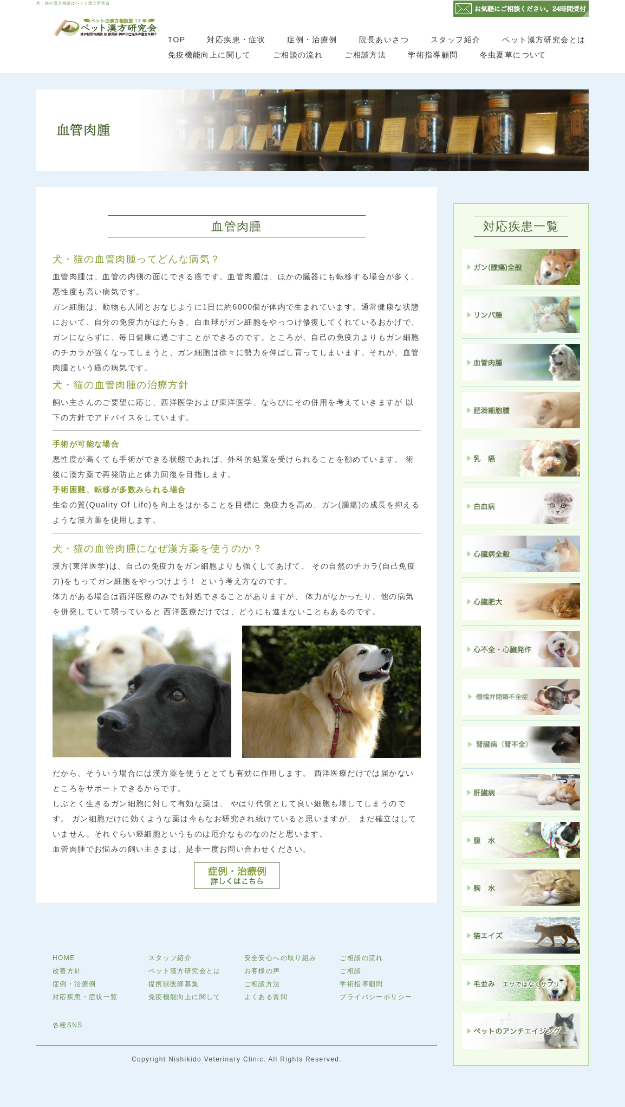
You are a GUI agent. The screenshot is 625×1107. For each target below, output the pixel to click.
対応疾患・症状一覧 (85, 997)
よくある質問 (266, 997)
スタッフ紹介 (455, 39)
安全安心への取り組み (280, 958)
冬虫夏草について (513, 54)
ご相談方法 (365, 54)
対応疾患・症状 (236, 39)
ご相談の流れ (298, 54)
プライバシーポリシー (376, 997)
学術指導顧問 (433, 54)
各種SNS (68, 1025)
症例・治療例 (312, 39)
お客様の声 (262, 971)
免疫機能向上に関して (209, 54)
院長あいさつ (384, 39)
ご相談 (350, 971)
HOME (64, 958)
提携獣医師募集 (173, 984)
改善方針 (67, 971)
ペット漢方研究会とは (543, 39)
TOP (177, 39)
